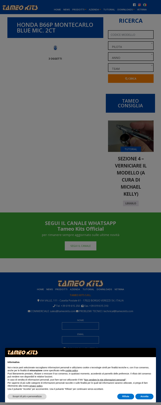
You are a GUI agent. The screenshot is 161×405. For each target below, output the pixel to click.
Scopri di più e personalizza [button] (27, 396)
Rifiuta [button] (125, 396)
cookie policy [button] (71, 370)
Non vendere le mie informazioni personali (104, 379)
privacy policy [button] (35, 386)
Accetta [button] (144, 396)
